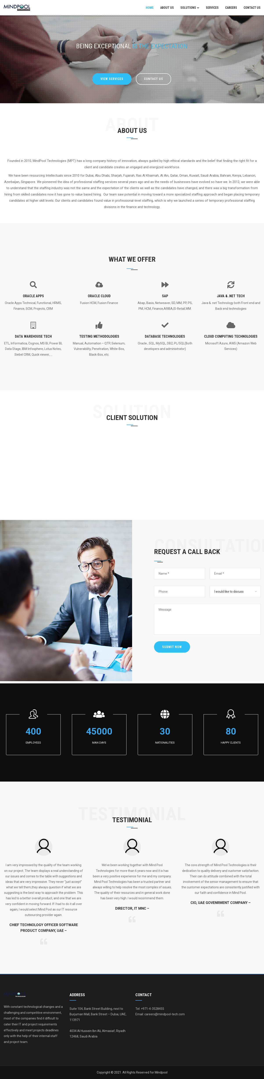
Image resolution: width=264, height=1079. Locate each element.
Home (150, 7)
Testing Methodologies (99, 336)
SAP (165, 296)
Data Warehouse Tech (33, 336)
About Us (167, 7)
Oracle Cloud (99, 296)
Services (212, 7)
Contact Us (252, 7)
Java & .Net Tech (231, 296)
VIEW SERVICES (112, 79)
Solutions (188, 7)
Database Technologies (165, 336)
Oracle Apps (33, 296)
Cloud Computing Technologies (230, 336)
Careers (231, 7)
